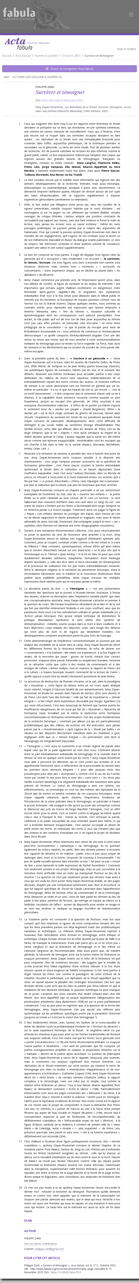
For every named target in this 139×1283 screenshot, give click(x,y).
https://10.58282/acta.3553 (66, 1272)
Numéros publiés (46, 56)
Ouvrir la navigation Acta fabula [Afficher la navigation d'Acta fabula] (69, 69)
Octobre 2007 (71, 56)
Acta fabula (23, 56)
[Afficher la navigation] (131, 14)
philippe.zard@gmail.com (49, 1249)
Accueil (6, 56)
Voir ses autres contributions (40, 1243)
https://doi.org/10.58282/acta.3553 (62, 100)
